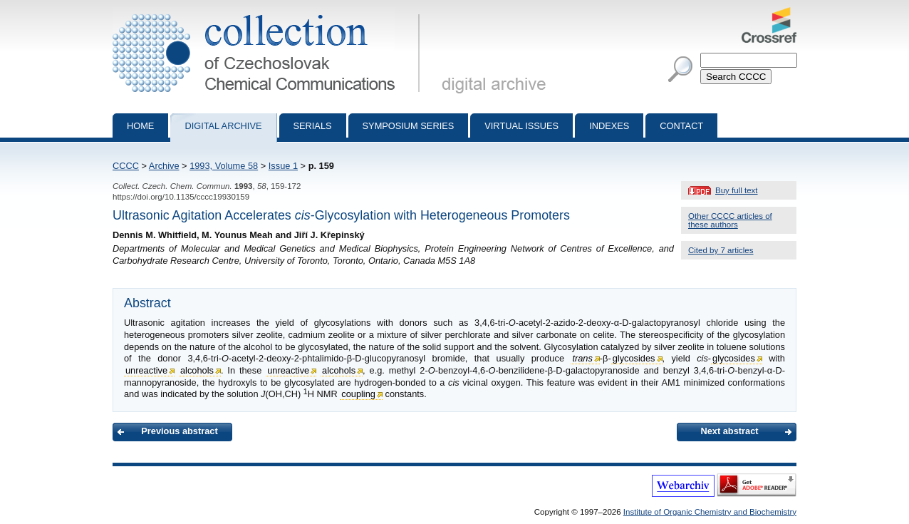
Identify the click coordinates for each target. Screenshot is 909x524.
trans (582, 358)
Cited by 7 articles (721, 250)
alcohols (197, 370)
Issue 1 (283, 165)
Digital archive (223, 125)
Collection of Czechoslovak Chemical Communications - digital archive (269, 13)
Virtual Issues (521, 125)
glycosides (634, 358)
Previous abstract (179, 431)
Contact (681, 125)
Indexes (609, 125)
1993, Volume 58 (223, 165)
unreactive (146, 370)
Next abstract (729, 431)
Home (140, 125)
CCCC (126, 165)
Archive (164, 165)
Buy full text (736, 190)
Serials (313, 125)
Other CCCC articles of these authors (730, 220)
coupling (358, 394)
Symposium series (408, 125)
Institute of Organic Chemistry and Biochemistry (709, 512)
